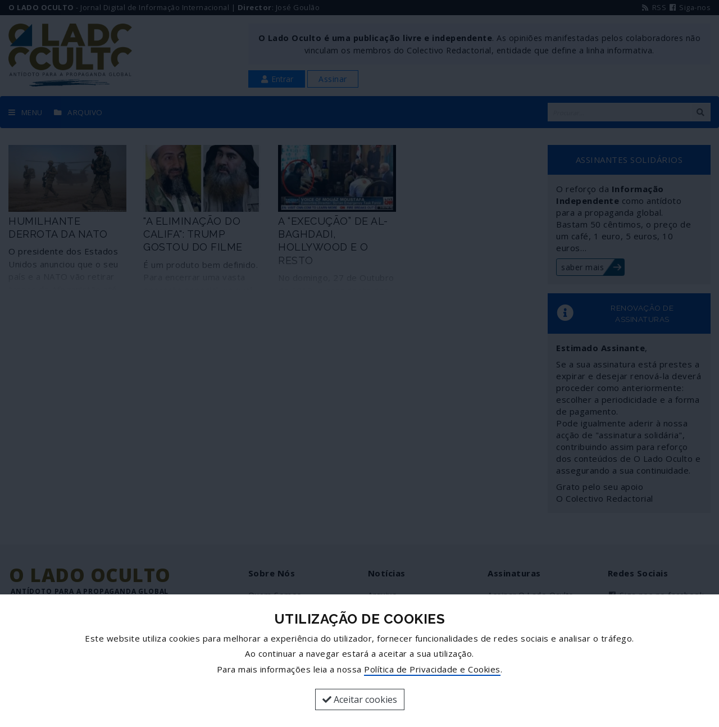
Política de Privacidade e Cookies (432, 669)
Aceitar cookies (359, 699)
